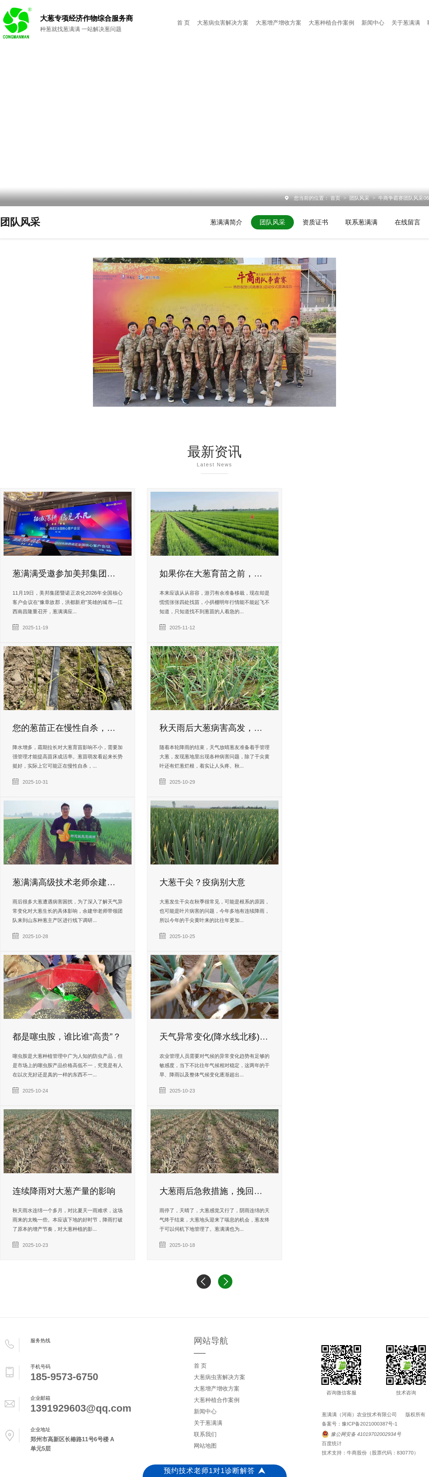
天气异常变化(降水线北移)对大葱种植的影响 (214, 1036)
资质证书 (315, 222)
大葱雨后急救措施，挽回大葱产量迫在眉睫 (214, 1191)
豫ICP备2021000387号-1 (370, 1424)
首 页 (183, 23)
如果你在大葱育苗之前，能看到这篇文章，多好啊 (214, 573)
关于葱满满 (405, 23)
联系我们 (205, 1434)
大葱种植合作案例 (331, 23)
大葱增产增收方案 (278, 23)
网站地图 (205, 1446)
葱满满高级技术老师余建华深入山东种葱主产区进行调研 (68, 882)
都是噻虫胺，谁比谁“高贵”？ (67, 1036)
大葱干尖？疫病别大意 (202, 882)
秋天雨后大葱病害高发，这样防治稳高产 (214, 728)
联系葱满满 (361, 222)
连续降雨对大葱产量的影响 (64, 1191)
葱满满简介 (226, 222)
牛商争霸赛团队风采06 (403, 198)
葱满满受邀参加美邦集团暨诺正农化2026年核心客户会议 (68, 573)
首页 (336, 198)
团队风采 (360, 198)
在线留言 (407, 222)
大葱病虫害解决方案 (222, 23)
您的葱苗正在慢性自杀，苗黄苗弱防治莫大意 (68, 728)
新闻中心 (372, 23)
